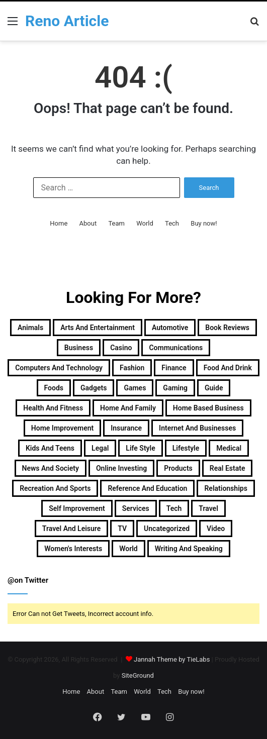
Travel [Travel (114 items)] (208, 508)
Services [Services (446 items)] (135, 508)
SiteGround (138, 675)
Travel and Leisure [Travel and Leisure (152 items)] (71, 528)
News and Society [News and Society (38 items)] (50, 468)
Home (58, 223)
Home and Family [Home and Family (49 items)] (128, 408)
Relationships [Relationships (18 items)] (225, 488)
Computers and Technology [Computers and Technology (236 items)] (59, 368)
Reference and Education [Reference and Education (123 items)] (147, 488)
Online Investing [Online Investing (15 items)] (121, 468)
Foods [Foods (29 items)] (53, 388)
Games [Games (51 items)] (135, 388)
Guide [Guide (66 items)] (214, 388)
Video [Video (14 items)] (216, 528)
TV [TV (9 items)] (122, 528)
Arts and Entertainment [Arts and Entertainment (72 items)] (97, 328)
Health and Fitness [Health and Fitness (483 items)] (53, 408)
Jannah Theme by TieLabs (172, 659)
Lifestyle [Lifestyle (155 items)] (186, 448)
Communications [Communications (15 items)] (176, 348)
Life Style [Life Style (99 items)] (140, 448)
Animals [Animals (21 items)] (30, 328)
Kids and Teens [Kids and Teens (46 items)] (50, 448)
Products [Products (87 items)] (178, 468)
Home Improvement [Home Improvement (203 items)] (62, 428)
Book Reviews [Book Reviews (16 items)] (227, 328)
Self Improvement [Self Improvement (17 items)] (77, 508)
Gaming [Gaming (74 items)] (175, 388)
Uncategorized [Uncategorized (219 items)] (167, 528)
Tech (172, 223)
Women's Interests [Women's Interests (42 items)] (73, 549)
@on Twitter (28, 580)
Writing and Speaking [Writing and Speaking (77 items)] (189, 549)
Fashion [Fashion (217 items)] (132, 368)
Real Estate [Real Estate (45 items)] (227, 468)
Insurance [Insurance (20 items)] (126, 428)
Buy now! (204, 223)
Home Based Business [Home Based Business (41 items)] (208, 408)
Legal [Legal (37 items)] (100, 448)
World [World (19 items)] (128, 549)
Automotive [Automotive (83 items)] (170, 328)
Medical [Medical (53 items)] (228, 448)
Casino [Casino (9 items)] (121, 348)
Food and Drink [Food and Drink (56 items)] (228, 368)
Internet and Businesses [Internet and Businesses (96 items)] (197, 428)
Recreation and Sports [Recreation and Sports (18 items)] (55, 488)
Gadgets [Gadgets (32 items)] (93, 388)
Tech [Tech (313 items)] (174, 508)
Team (116, 223)
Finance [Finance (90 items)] (173, 368)
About (88, 223)
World (144, 223)
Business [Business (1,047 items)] (78, 348)
